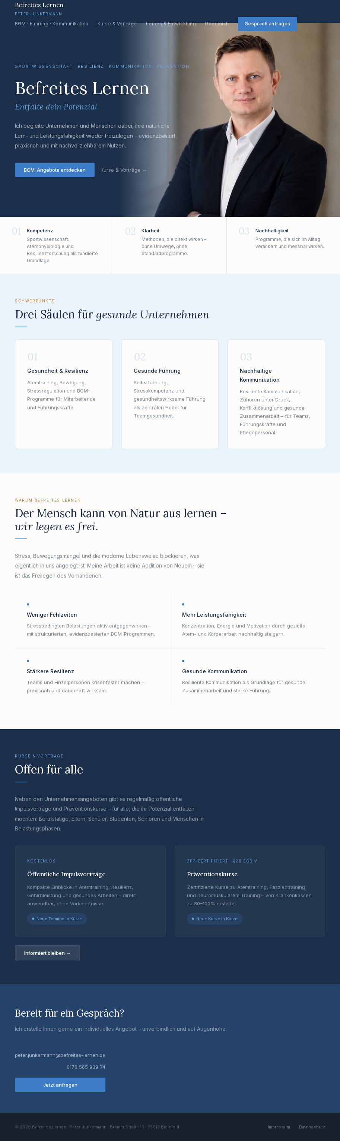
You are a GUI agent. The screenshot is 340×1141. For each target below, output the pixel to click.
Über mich (217, 23)
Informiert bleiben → (47, 953)
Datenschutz (312, 1126)
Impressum (279, 1126)
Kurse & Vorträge (117, 23)
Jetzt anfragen (60, 1085)
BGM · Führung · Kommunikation (52, 23)
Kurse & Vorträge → (124, 170)
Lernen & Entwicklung (171, 23)
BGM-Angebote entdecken (55, 170)
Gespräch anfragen (267, 23)
